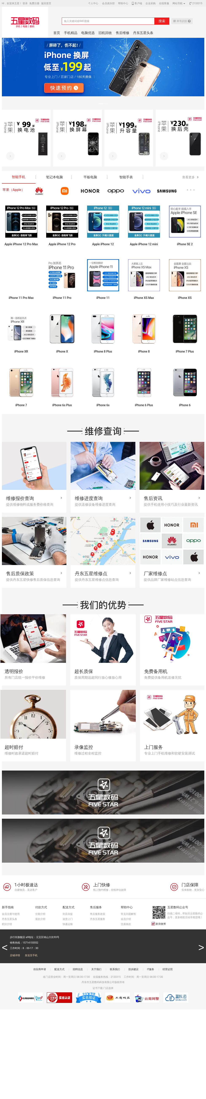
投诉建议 (133, 969)
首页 (56, 33)
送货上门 (68, 919)
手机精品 (70, 33)
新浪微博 (159, 923)
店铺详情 (15, 955)
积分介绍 (7, 924)
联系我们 (115, 969)
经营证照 (168, 969)
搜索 (162, 21)
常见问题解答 (128, 913)
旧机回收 (105, 33)
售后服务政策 (97, 913)
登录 (25, 3)
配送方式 (59, 969)
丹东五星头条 (143, 33)
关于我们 (96, 969)
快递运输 (68, 924)
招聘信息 (78, 969)
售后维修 (122, 33)
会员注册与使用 (11, 913)
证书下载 (98, 988)
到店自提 (68, 913)
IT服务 (150, 969)
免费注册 (34, 3)
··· (191, 190)
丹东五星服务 (97, 919)
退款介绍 (40, 919)
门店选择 (108, 988)
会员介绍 (126, 919)
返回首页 (46, 3)
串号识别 (182, 21)
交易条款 (126, 924)
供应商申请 (39, 969)
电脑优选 (88, 33)
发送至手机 (31, 955)
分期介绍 (40, 913)
